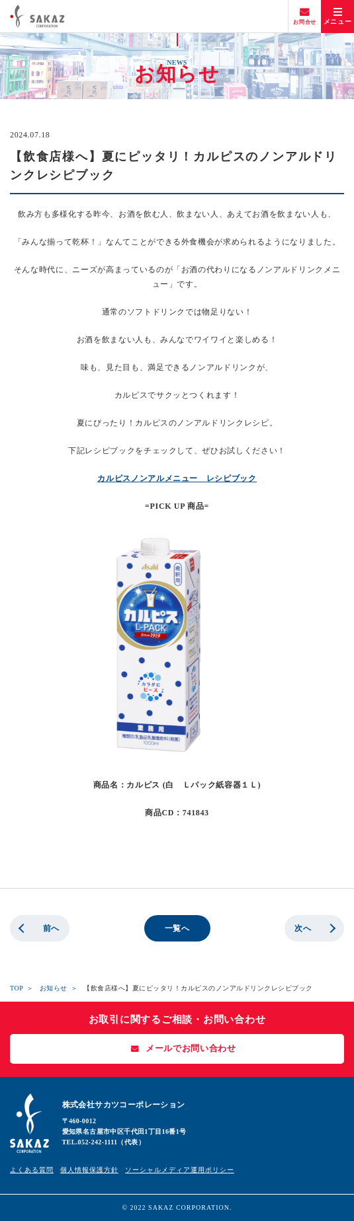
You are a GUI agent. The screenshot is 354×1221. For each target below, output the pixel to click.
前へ (51, 928)
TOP (16, 988)
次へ (302, 928)
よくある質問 (32, 1169)
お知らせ (53, 988)
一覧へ (177, 928)
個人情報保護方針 (89, 1169)
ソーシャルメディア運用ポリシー (179, 1169)
